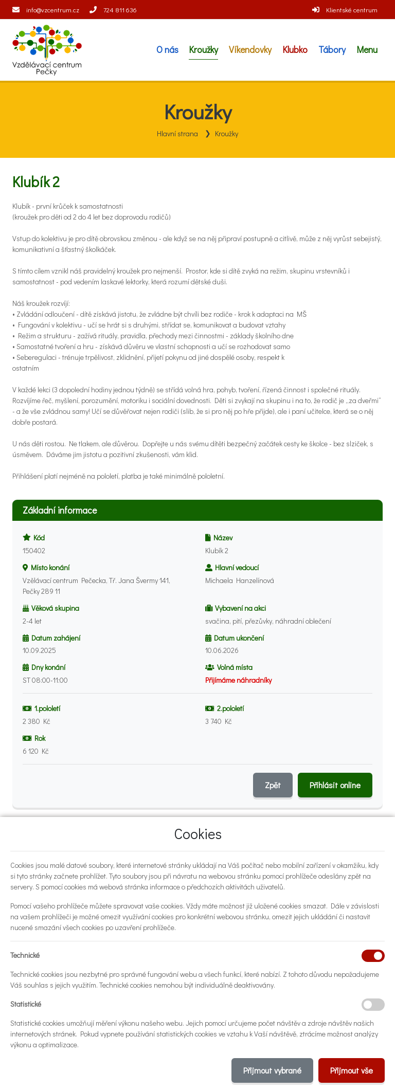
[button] (367, 50)
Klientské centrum (352, 9)
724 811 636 (120, 9)
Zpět (273, 784)
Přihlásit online (335, 784)
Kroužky (226, 133)
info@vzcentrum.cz (52, 9)
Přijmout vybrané (272, 1070)
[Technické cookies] (373, 956)
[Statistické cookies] (373, 1004)
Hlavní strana (177, 133)
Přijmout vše (351, 1070)
